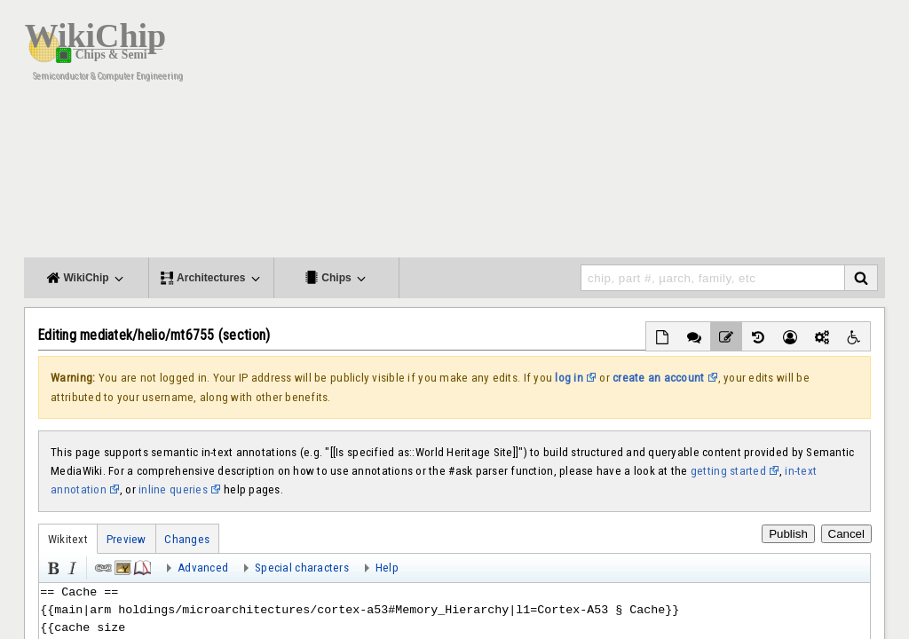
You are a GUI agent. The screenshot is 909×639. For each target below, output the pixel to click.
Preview (126, 539)
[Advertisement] (561, 133)
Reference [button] (141, 566)
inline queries (173, 489)
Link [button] (102, 566)
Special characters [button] (302, 567)
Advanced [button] (203, 567)
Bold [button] (51, 566)
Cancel (847, 533)
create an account (659, 377)
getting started (728, 470)
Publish (788, 533)
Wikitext (68, 539)
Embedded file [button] (121, 566)
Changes (186, 539)
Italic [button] (71, 566)
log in (569, 377)
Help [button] (387, 567)
